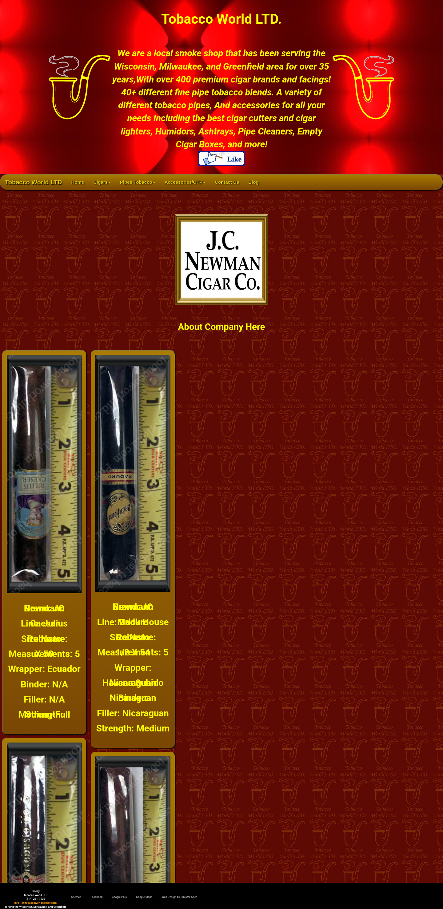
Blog (253, 182)
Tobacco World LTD (33, 182)
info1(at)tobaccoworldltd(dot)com (35, 902)
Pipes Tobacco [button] (137, 182)
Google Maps (144, 897)
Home (80, 182)
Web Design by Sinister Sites (179, 897)
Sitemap (76, 897)
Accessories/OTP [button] (185, 182)
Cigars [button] (102, 182)
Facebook (96, 897)
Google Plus (119, 897)
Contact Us (227, 182)
